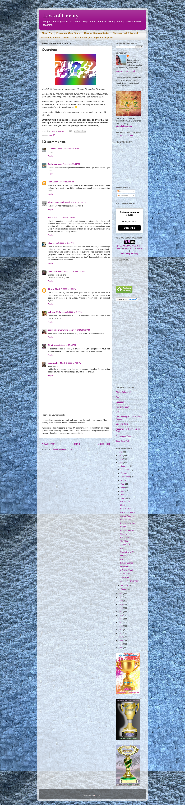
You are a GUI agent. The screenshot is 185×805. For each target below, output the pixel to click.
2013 (120, 626)
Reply (50, 156)
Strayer (51, 289)
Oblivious (124, 556)
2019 (120, 604)
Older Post (104, 443)
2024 (120, 459)
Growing (123, 534)
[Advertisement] (129, 344)
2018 (120, 608)
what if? (51, 135)
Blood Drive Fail (122, 441)
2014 (120, 622)
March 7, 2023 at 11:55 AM (69, 164)
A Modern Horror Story (129, 581)
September (125, 477)
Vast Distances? (122, 407)
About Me (47, 33)
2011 (120, 633)
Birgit (50, 345)
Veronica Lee (53, 363)
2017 (120, 612)
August (124, 480)
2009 (120, 640)
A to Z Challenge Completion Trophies (93, 37)
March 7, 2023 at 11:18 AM (68, 149)
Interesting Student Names (55, 37)
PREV (119, 248)
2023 (120, 463)
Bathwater (52, 164)
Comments (122, 196)
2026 (120, 452)
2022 (120, 594)
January (124, 589)
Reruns (123, 527)
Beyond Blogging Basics (96, 33)
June (123, 488)
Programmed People (124, 436)
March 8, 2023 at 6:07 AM (79, 330)
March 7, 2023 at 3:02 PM (64, 218)
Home (76, 443)
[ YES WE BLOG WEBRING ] (129, 246)
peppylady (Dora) (55, 271)
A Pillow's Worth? (127, 570)
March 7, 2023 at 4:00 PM (63, 243)
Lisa (50, 243)
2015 (120, 619)
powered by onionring (129, 254)
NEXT (140, 248)
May (123, 491)
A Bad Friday (125, 574)
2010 (120, 637)
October (124, 473)
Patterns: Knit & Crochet (125, 33)
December (125, 466)
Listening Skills (122, 424)
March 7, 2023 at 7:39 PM (74, 271)
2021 (120, 597)
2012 (120, 630)
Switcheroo (124, 577)
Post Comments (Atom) (62, 449)
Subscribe (129, 228)
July (123, 484)
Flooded (123, 505)
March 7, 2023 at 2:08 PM (63, 182)
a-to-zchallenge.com (124, 126)
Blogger (97, 795)
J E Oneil (52, 149)
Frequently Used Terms (68, 33)
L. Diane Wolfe (54, 312)
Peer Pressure (126, 520)
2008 (120, 644)
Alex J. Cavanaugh (56, 202)
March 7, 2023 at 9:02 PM (65, 289)
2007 (120, 648)
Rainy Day (124, 538)
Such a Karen (125, 509)
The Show (124, 541)
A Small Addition (127, 516)
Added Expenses (127, 530)
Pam (50, 182)
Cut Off (123, 548)
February (125, 585)
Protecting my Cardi (128, 523)
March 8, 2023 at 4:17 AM (72, 312)
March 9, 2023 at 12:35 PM (65, 345)
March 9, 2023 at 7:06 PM (70, 363)
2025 (120, 456)
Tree (117, 397)
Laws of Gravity (60, 16)
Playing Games (126, 563)
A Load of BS (125, 545)
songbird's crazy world (58, 330)
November (125, 470)
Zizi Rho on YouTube (124, 136)
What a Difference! (123, 392)
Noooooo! (120, 402)
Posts (120, 191)
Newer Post (48, 443)
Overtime (124, 566)
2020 (120, 601)
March (123, 498)
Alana (50, 218)
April (123, 495)
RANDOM (127, 248)
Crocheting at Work (128, 552)
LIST (135, 248)
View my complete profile (126, 71)
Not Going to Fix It (127, 512)
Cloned (119, 412)
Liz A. (132, 56)
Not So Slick (125, 502)
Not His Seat (125, 559)
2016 (120, 615)
